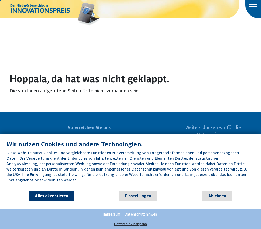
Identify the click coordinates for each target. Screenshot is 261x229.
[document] (130, 165)
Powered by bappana (130, 224)
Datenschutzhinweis (141, 214)
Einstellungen (138, 196)
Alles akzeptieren (51, 196)
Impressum (111, 214)
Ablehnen (217, 196)
